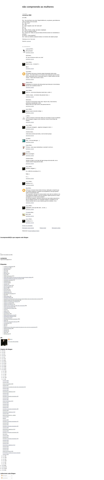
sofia (5, 324)
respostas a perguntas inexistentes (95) (10, 432)
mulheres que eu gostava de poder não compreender (14, 305)
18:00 (34, 39)
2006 (3, 470)
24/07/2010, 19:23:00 (30, 96)
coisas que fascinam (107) (8, 401)
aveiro (5, 270)
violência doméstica (8, 328)
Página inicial (43, 228)
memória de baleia (7, 297)
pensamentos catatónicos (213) (9, 412)
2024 (3, 350)
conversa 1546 (6, 440)
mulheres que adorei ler (8, 304)
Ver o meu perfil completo (13, 341)
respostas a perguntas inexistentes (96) (10, 426)
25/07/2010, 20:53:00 (30, 178)
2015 (3, 361)
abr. (4, 459)
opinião (5, 310)
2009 (3, 465)
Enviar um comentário (27, 225)
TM (26, 138)
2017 (3, 358)
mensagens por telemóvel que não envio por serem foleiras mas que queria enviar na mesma (22, 298)
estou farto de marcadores (9, 293)
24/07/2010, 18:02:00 (30, 52)
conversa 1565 (6, 390)
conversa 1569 (6, 380)
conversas (29, 41)
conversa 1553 (6, 419)
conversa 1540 (6, 454)
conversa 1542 (6, 448)
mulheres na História (8, 302)
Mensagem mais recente (28, 228)
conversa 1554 (6, 416)
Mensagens (4, 475)
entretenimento (7, 292)
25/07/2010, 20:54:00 (30, 185)
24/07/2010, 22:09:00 (30, 112)
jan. (4, 463)
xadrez (5, 332)
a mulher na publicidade (8, 266)
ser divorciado (6, 323)
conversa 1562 (26, 15)
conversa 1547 (6, 437)
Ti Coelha (28, 212)
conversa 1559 (6, 404)
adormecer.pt (6, 269)
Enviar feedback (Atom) (33, 230)
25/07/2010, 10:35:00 (30, 142)
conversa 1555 (6, 413)
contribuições (6, 281)
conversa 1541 (6, 449)
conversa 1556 (6, 410)
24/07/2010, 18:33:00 (30, 79)
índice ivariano (7, 296)
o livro (5, 309)
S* (26, 151)
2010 (3, 369)
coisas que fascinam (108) (8, 383)
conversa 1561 (6, 399)
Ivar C (27, 62)
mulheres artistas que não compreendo (11, 300)
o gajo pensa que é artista (9, 308)
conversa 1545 (6, 441)
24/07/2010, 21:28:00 (30, 106)
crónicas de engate (7, 285)
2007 (3, 468)
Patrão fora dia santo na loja (9, 315)
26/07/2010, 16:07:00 (30, 216)
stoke (5, 325)
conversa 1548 (6, 435)
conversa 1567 (6, 385)
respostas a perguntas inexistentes (11, 319)
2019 (3, 355)
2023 (3, 352)
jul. (3, 379)
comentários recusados (8, 280)
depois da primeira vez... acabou (9, 415)
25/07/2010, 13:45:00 (30, 155)
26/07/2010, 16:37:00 (30, 222)
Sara (27, 71)
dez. (4, 371)
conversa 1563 (6, 394)
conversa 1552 (6, 422)
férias (5, 294)
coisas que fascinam (8, 275)
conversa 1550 (6, 427)
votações (5, 329)
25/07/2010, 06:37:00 (30, 135)
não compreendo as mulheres (38, 7)
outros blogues (7, 313)
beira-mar (6, 273)
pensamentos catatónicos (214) (9, 391)
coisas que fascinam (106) (8, 451)
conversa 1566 (6, 388)
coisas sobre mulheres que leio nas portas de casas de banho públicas (18, 277)
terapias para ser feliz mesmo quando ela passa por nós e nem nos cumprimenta (20, 327)
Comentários (4, 478)
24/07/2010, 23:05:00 (30, 122)
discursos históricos (8, 286)
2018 (3, 357)
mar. (4, 460)
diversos (5, 288)
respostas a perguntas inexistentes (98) (10, 408)
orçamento (6, 312)
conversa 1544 (6, 443)
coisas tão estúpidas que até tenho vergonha (13, 278)
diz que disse (6, 289)
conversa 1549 (6, 430)
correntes (5, 284)
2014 (3, 363)
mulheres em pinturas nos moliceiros (11, 301)
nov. (4, 372)
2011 (3, 368)
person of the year (7, 317)
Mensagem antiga (56, 228)
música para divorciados (8, 306)
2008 (3, 466)
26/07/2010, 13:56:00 (30, 202)
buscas (5, 274)
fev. (4, 462)
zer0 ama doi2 (6, 333)
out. (4, 374)
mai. (4, 457)
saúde (5, 320)
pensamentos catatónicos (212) (9, 429)
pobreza (4, 418)
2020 (3, 354)
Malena (27, 82)
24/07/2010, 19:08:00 (30, 87)
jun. (4, 455)
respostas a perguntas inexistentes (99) (10, 396)
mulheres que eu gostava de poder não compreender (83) (14, 386)
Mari (27, 188)
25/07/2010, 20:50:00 (30, 163)
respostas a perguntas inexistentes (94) (10, 438)
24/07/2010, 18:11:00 (30, 59)
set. (4, 375)
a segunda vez (7, 267)
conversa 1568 (6, 382)
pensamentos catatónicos (9, 316)
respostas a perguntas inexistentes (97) (10, 421)
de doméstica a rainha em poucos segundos (11, 452)
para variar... (5, 434)
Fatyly (27, 145)
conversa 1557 (6, 407)
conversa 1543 (6, 446)
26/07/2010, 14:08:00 (30, 209)
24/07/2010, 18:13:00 (30, 68)
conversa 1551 (6, 424)
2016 (3, 360)
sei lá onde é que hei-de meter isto (11, 321)
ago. (4, 377)
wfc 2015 (5, 331)
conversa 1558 (6, 405)
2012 (3, 366)
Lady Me (28, 48)
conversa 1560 (6, 402)
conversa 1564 (6, 393)
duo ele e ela (6, 290)
